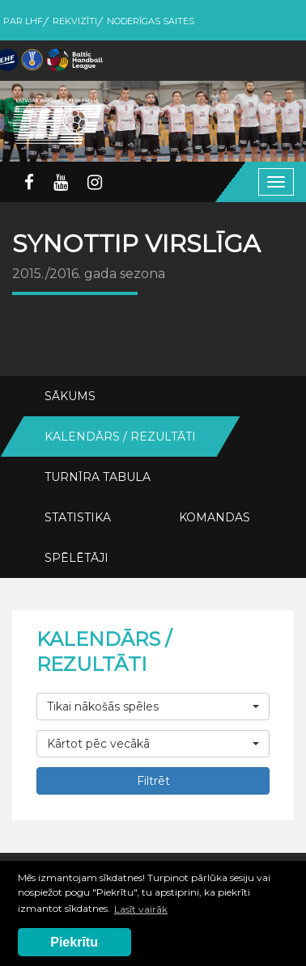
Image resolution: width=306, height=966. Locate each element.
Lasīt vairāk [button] (141, 909)
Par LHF (23, 21)
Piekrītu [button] (74, 942)
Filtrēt (153, 781)
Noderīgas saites (150, 21)
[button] (153, 706)
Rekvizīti (75, 21)
